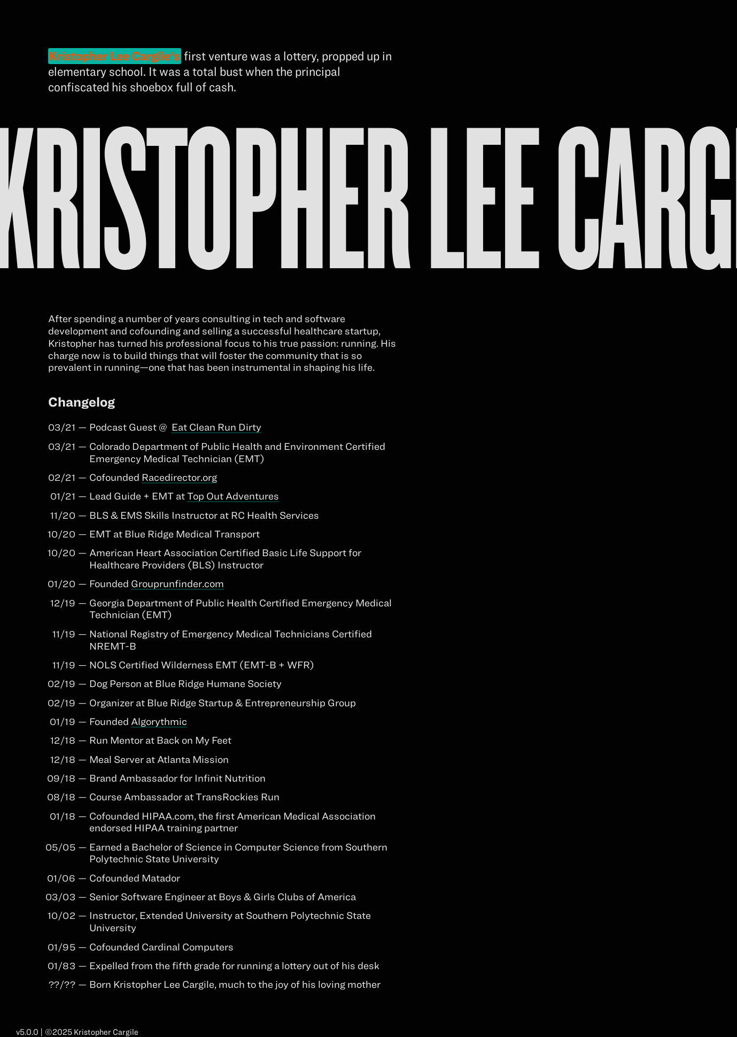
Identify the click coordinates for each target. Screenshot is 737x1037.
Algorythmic (159, 721)
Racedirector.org (179, 477)
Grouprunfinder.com (177, 583)
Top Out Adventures (233, 496)
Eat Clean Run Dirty (216, 427)
